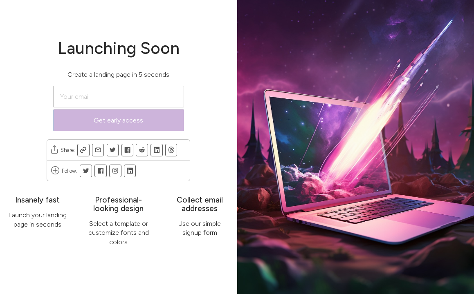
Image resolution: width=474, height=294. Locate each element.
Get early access (118, 120)
